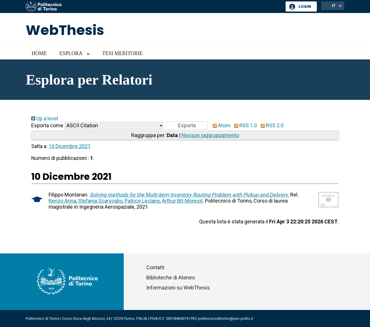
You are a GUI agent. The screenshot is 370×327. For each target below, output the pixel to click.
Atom (220, 125)
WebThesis (65, 30)
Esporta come (47, 125)
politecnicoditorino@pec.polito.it (225, 318)
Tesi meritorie (122, 53)
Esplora (70, 53)
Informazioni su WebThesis (178, 288)
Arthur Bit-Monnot (182, 201)
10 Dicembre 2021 (69, 146)
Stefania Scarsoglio (100, 201)
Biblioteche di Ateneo (170, 277)
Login (305, 6)
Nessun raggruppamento (210, 135)
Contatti (155, 267)
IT (334, 5)
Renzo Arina (62, 201)
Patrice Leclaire (142, 201)
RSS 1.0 (244, 125)
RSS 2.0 (271, 125)
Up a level (44, 118)
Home (39, 53)
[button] (187, 125)
